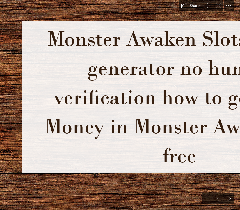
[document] (120, 105)
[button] (190, 5)
